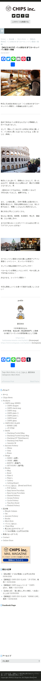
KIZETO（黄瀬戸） (14, 463)
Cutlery (10, 480)
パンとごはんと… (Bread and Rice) (18, 485)
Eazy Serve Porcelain (15, 490)
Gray (9, 450)
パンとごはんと (21, 372)
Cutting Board (12, 483)
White (9, 448)
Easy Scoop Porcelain (16, 493)
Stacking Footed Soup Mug (18, 435)
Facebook (23, 16)
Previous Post (8, 381)
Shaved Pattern (13, 495)
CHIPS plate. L (12, 415)
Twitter (13, 16)
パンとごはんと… (11, 523)
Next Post (34, 381)
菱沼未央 (31, 372)
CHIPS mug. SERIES (13, 403)
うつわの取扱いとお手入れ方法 (17, 531)
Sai (6, 513)
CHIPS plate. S (12, 413)
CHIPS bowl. (12, 418)
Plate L (10, 478)
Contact (6, 537)
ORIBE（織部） (13, 460)
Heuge (7, 455)
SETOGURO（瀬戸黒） (16, 465)
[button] (2, 30)
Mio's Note (10, 372)
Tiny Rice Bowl (13, 503)
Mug (9, 470)
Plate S (10, 475)
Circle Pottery (12, 500)
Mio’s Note (9, 521)
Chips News (8, 397)
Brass (9, 453)
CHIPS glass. (12, 420)
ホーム (5, 394)
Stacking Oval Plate (15, 440)
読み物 (5, 508)
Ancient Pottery (11, 445)
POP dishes (11, 488)
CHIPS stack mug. (14, 408)
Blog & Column (11, 511)
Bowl (9, 473)
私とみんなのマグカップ (14, 528)
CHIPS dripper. (13, 405)
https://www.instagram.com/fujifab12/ (16, 342)
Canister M (11, 443)
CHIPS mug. (11, 410)
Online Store (8, 540)
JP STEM (10, 428)
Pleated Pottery (13, 505)
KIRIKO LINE (12, 425)
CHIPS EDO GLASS (12, 423)
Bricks (7, 468)
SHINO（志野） (13, 458)
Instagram (27, 16)
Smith (7, 430)
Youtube (18, 16)
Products (6, 400)
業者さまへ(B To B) (10, 534)
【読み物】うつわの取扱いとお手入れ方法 (19, 573)
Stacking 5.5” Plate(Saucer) (18, 438)
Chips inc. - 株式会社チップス (20, 8)
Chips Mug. (9, 526)
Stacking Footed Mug (15, 433)
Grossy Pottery (13, 498)
